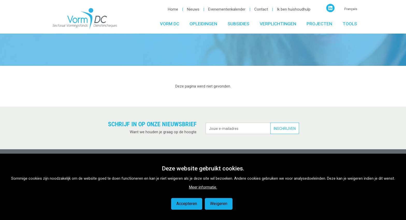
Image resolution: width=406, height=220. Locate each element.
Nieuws (193, 9)
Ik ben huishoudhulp (293, 9)
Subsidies (238, 23)
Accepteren (186, 203)
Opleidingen (203, 23)
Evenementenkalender (226, 9)
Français (350, 9)
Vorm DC (169, 23)
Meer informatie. (203, 187)
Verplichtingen (278, 23)
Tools (350, 23)
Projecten (319, 23)
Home (173, 9)
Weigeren (218, 203)
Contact (261, 9)
